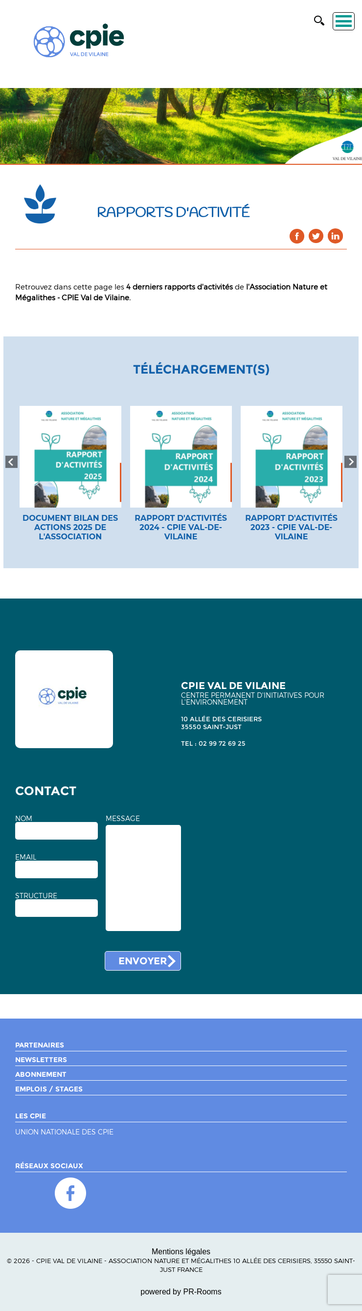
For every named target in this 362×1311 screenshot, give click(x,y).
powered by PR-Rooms (180, 1292)
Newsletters (41, 1059)
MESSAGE (123, 818)
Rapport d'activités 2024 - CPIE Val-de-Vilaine (181, 527)
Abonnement (41, 1074)
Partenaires (39, 1045)
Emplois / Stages (49, 1089)
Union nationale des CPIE (64, 1132)
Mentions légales (181, 1251)
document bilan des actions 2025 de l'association (70, 527)
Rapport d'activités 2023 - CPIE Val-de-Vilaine (291, 527)
